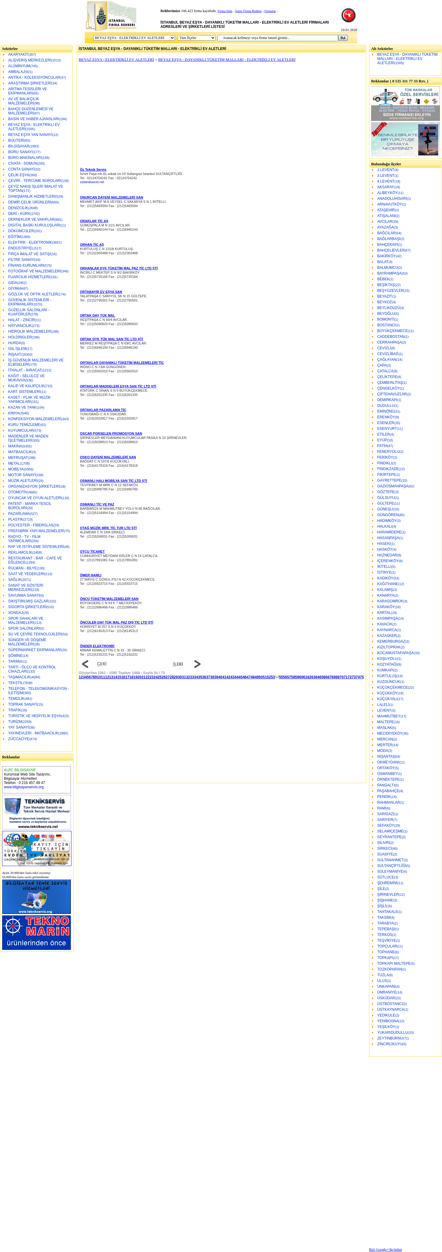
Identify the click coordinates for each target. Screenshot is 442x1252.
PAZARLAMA (19, 514)
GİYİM (13, 288)
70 (342, 677)
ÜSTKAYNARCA (390, 1009)
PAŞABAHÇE (388, 791)
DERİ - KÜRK (19, 214)
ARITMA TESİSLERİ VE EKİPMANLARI (27, 91)
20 (139, 677)
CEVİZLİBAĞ (388, 354)
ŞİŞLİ (381, 906)
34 (196, 677)
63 (313, 677)
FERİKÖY (385, 457)
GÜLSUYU (386, 498)
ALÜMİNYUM (19, 66)
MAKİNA (15, 446)
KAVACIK (384, 624)
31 (184, 677)
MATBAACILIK (20, 452)
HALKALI (384, 526)
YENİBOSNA (387, 1021)
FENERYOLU (388, 452)
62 (309, 677)
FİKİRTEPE (386, 475)
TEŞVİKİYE (386, 940)
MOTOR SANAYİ (22, 475)
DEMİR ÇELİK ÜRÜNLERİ (29, 202)
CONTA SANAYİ (21, 169)
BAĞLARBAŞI (388, 239)
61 (305, 677)
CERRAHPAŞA (389, 342)
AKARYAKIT (18, 54)
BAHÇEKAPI (387, 244)
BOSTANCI (386, 325)
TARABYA (385, 923)
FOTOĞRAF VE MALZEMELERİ (34, 271)
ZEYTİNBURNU (390, 1038)
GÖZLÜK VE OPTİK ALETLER (33, 294)
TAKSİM (384, 917)
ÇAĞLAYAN (387, 359)
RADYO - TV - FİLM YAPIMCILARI (24, 539)
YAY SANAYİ (18, 727)
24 (155, 677)
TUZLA (383, 975)
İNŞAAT (14, 354)
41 (224, 677)
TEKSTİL (15, 683)
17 (127, 677)
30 (180, 677)
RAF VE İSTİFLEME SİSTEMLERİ (36, 547)
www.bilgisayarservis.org (24, 787)
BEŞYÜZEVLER (390, 290)
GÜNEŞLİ (385, 509)
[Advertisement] (129, 109)
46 (244, 677)
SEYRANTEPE (389, 837)
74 (358, 677)
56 (285, 677)
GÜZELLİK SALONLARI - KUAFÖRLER (28, 312)
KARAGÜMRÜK (390, 601)
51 (265, 677)
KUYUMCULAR (21, 430)
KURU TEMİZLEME (24, 425)
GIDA (12, 283)
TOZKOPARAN (389, 969)
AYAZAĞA (385, 227)
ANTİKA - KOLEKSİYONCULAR (34, 77)
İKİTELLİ (384, 567)
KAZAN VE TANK (22, 407)
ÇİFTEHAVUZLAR (392, 394)
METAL (14, 463)
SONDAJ (15, 613)
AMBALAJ (16, 72)
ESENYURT (387, 429)
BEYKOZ (384, 302)
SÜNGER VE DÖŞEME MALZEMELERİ (27, 642)
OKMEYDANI (388, 762)
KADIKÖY (385, 578)
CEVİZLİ (384, 348)
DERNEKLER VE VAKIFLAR (31, 219)
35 (200, 677)
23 (151, 677)
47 (249, 677)
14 (115, 677)
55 (281, 677)
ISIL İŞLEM (17, 349)
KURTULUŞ (387, 676)
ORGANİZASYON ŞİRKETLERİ (34, 486)
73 (354, 677)
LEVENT (384, 710)
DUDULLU (385, 406)
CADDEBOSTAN (390, 336)
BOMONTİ (385, 319)
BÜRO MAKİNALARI (25, 158)
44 (236, 677)
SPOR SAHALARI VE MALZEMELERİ (25, 620)
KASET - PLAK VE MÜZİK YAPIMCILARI (29, 399)
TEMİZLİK (16, 699)
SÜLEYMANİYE (390, 871)
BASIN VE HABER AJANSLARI (33, 119)
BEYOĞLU (386, 313)
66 (325, 677)
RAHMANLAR (388, 802)
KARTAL (384, 613)
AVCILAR (384, 221)
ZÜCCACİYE (18, 739)
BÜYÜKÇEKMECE (392, 331)
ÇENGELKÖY (388, 388)
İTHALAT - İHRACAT (25, 370)
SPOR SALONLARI (24, 628)
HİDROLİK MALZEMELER (29, 331)
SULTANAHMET (390, 860)
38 (212, 677)
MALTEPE (385, 722)
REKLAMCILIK (20, 552)
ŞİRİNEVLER (388, 894)
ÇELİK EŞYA (18, 175)
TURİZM (15, 722)
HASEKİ (384, 544)
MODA (382, 751)
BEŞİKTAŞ (386, 285)
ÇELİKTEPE (387, 377)
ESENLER (385, 423)
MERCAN (385, 739)
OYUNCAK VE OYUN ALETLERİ (34, 498)
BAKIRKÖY (386, 256)
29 (176, 677)
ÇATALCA (385, 371)
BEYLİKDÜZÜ (388, 308)
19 (135, 677)
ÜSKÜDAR (386, 998)
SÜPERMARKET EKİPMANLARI (34, 650)
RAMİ (381, 808)
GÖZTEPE (385, 492)
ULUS (382, 981)
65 (321, 677)
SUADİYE (385, 854)
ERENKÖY (386, 417)
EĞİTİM (14, 237)
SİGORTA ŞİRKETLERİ (27, 607)
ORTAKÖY (386, 768)
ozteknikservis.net (92, 182)
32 (188, 677)
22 (148, 677)
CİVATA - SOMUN (22, 163)
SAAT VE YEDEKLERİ (26, 574)
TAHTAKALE (387, 912)
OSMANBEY (387, 774)
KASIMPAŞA (387, 618)
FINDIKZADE (388, 469)
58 (293, 677)
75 (362, 677)
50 (261, 677)
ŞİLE (381, 889)
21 (143, 677)
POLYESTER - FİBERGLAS (30, 525)
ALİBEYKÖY (387, 193)
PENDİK (384, 797)
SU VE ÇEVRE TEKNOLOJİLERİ (35, 634)
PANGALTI (386, 785)
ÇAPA (382, 365)
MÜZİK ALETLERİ (23, 481)
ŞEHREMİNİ (387, 883)
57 (289, 677)
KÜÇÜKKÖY (387, 693)
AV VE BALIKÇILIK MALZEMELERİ (23, 101)
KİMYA (13, 413)
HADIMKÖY (387, 521)
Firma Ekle (225, 11)
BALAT (382, 262)
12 (107, 677)
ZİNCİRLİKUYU (389, 1044)
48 (253, 677)
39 (216, 677)
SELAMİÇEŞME (390, 831)
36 (204, 677)
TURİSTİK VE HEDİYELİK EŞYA (34, 716)
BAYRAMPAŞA (389, 273)
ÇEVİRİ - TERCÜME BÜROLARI (34, 181)
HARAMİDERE (389, 532)
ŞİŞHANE (385, 900)
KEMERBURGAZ (391, 641)
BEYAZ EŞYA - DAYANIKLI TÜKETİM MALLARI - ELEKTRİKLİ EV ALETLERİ (407, 58)
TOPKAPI (385, 958)
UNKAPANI (386, 986)
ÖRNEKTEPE (388, 779)
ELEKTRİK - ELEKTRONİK (30, 242)
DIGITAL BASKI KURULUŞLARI (34, 225)
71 (346, 677)
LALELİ (383, 705)
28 (172, 677)
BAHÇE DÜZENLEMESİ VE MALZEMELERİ (30, 111)
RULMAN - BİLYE (22, 568)
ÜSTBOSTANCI (390, 1004)
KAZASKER (387, 636)
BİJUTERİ (16, 140)
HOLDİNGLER (20, 337)
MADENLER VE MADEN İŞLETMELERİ (28, 438)
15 (119, 677)
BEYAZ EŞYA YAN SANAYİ (30, 135)
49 (257, 677)
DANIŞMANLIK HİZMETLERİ (31, 196)
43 (232, 677)
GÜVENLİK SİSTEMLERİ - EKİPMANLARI (29, 302)
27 (168, 677)
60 (301, 677)
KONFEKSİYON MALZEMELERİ (34, 419)
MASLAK (384, 728)
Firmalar (270, 11)
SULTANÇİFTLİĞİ (391, 866)
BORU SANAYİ (20, 152)
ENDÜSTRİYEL (21, 248)
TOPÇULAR (387, 946)
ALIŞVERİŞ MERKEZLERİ (29, 60)
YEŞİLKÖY (386, 1027)
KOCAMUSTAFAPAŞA (395, 653)
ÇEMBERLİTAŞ (390, 383)
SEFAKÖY (385, 825)
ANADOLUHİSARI (392, 198)
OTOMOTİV (18, 492)
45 (240, 677)
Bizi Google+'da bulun (385, 1249)
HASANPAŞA (388, 538)
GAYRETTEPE (389, 480)
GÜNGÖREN (388, 515)
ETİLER (383, 434)
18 (131, 677)
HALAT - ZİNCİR (21, 320)
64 (317, 677)
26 (164, 677)
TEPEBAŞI (386, 929)
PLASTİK (15, 519)
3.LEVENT (385, 175)
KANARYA (385, 595)
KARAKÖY (386, 607)
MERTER (384, 745)
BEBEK (383, 279)
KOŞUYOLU (387, 659)
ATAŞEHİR (386, 210)
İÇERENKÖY (388, 561)
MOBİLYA (16, 469)
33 (192, 677)
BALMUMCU (387, 267)
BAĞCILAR (386, 233)
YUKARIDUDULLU (392, 1032)
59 (297, 677)
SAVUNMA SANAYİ (24, 595)
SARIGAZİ (385, 814)
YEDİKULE (386, 1015)
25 (160, 677)
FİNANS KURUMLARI (26, 265)
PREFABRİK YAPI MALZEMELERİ (36, 531)
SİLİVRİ (383, 843)
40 (220, 677)
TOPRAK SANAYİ (22, 704)
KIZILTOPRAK (389, 647)
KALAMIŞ (385, 590)
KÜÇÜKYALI (387, 699)
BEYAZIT (384, 296)
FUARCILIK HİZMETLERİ (29, 277)
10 (99, 677)
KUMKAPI (385, 670)
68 (333, 677)
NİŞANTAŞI (386, 756)
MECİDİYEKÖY (389, 733)
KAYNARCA (387, 630)
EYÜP (382, 440)
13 (111, 677)
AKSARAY (385, 187)
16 (123, 677)
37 (208, 677)
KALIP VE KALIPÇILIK (26, 386)
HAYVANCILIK (20, 326)
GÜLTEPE (385, 503)
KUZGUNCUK (388, 682)
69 (337, 677)
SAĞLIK (14, 580)
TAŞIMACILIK (19, 677)
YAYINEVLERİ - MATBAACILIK (33, 733)
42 (228, 677)
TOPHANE (386, 952)
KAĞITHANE (387, 584)
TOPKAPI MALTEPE (394, 963)
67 (330, 677)
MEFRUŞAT (18, 458)
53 (273, 677)
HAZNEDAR (387, 555)
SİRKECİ (384, 848)
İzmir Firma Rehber (248, 11)
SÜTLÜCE (385, 877)
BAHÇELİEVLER (391, 250)
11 (103, 677)
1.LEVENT (385, 170)
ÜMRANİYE (386, 992)
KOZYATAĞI (387, 664)
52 (269, 677)
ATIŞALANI (386, 216)
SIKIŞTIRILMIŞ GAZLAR (28, 601)
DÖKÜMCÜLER (21, 231)
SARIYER (385, 820)
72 (350, 677)
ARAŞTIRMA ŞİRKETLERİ (29, 83)
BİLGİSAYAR (18, 146)
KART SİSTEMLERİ (24, 392)
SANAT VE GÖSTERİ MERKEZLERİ (25, 587)
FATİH (382, 446)
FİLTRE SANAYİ (21, 260)
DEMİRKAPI (387, 400)
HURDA (14, 343)
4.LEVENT (385, 181)
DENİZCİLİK (18, 208)
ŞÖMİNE (15, 656)
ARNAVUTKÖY (389, 204)
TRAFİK (14, 710)
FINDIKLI (384, 463)
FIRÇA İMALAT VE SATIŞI (29, 254)
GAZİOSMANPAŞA (392, 486)
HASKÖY (384, 549)
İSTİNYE (384, 572)
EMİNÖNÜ (385, 411)
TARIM (13, 661)
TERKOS (384, 935)
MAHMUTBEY (389, 716)
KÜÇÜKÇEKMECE (392, 687)
